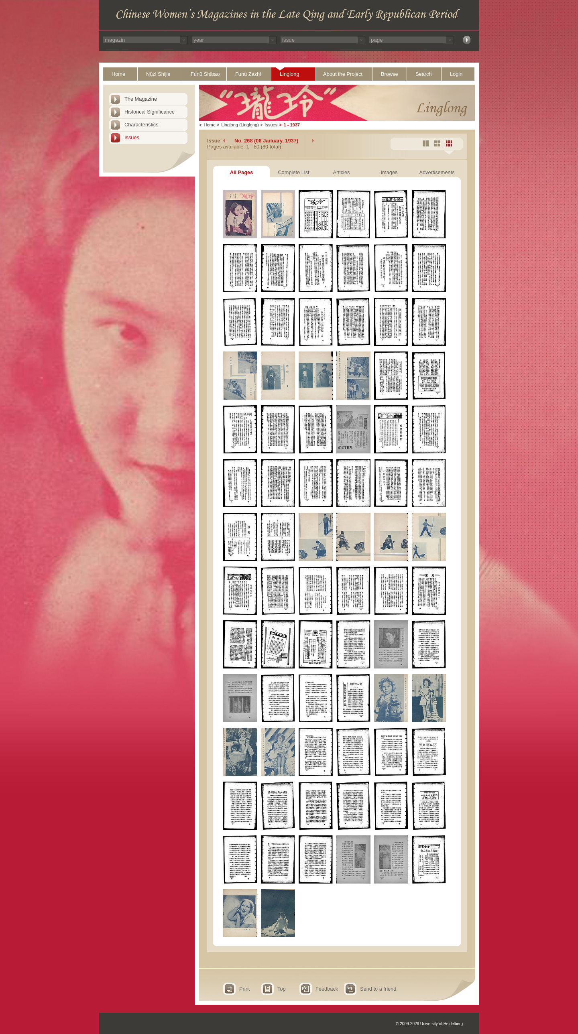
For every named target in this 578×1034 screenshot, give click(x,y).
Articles (341, 172)
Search (423, 74)
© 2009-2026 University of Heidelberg (429, 1024)
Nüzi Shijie (158, 74)
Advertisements (436, 172)
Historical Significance (149, 112)
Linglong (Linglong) (240, 124)
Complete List (293, 172)
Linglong (289, 74)
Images (389, 172)
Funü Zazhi (248, 74)
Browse (389, 74)
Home (118, 74)
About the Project (342, 74)
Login (456, 74)
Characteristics (141, 125)
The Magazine (140, 99)
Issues (131, 137)
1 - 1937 (292, 124)
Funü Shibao (205, 74)
